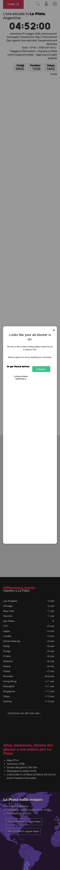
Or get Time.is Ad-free (18, 366)
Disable (41, 369)
